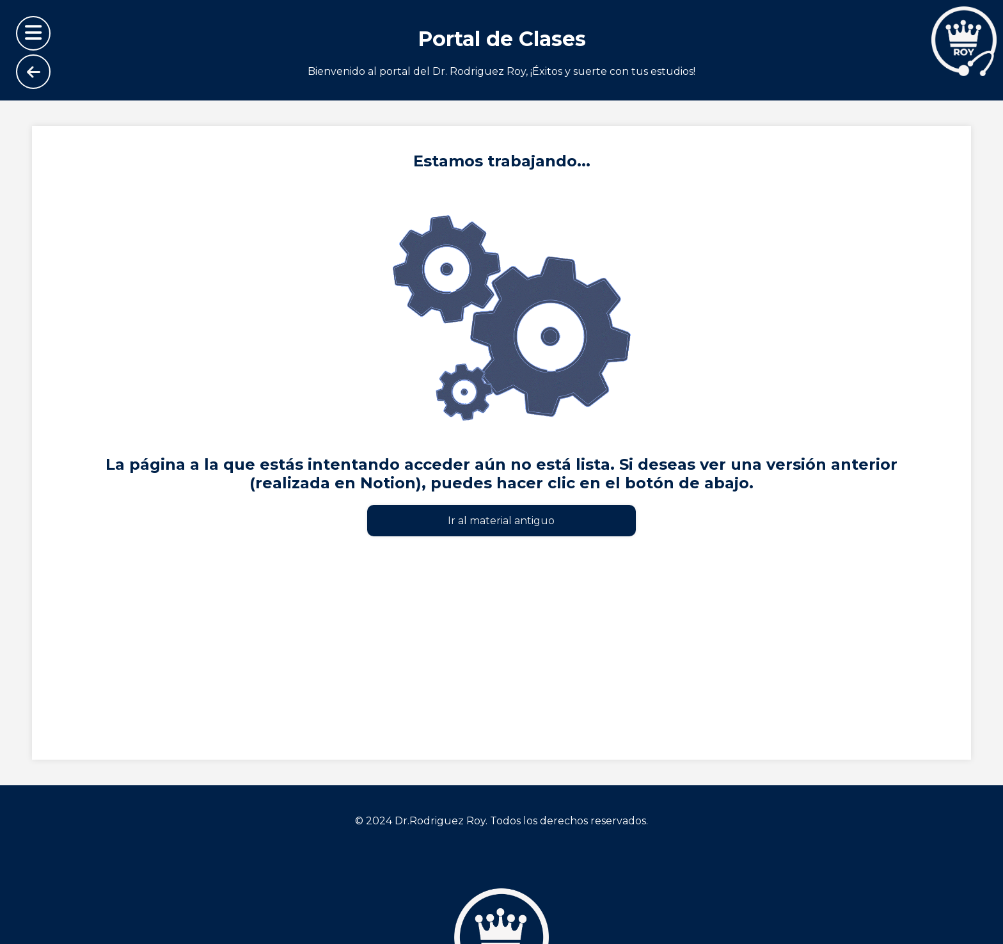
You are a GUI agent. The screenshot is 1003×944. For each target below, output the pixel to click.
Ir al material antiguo (501, 521)
